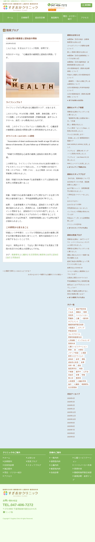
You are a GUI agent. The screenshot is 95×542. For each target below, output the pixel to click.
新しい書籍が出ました (75, 124)
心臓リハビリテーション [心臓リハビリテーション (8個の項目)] (77, 347)
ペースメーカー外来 (82, 465)
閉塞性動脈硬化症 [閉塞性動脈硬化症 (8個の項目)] (75, 337)
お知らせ (30, 458)
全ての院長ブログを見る (77, 297)
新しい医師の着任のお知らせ (77, 52)
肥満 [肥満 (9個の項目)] (70, 350)
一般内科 (54, 458)
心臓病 (24, 255)
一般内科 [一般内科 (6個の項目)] (85, 318)
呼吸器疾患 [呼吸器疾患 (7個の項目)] (72, 331)
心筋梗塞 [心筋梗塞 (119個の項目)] (71, 381)
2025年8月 (71, 426)
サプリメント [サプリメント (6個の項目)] (73, 321)
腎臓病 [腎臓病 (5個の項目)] (70, 318)
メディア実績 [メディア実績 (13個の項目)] (73, 353)
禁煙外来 (77, 469)
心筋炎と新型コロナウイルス (77, 278)
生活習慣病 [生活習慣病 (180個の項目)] (72, 387)
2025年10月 (71, 419)
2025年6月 (71, 433)
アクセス (85, 17)
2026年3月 (71, 402)
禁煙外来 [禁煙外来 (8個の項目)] (71, 343)
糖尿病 (43, 255)
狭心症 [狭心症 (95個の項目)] (70, 378)
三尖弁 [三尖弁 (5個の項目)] (70, 312)
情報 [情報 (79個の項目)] (83, 375)
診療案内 (25, 17)
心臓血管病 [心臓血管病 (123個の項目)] (82, 381)
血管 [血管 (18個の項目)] (77, 359)
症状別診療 (40, 17)
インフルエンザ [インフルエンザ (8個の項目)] (83, 340)
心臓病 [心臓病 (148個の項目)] (76, 384)
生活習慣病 (33, 255)
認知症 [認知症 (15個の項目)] (70, 359)
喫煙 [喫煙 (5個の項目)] (85, 312)
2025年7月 (71, 430)
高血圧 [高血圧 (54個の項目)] (70, 375)
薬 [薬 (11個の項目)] (75, 350)
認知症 (55, 255)
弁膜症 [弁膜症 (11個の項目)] (80, 350)
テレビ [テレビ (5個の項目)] (70, 309)
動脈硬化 (16, 255)
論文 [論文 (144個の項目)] (70, 384)
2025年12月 (71, 412)
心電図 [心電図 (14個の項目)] (83, 353)
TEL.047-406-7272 (18, 505)
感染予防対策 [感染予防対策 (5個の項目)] (81, 309)
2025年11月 (71, 416)
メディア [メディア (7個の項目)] (81, 328)
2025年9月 (71, 423)
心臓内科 (54, 465)
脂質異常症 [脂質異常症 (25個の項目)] (72, 368)
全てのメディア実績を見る (77, 167)
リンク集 (9, 512)
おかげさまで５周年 (74, 204)
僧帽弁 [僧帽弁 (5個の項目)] (78, 312)
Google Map (52, 9)
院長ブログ (31, 461)
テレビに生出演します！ (76, 134)
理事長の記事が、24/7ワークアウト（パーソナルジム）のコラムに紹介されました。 (78, 242)
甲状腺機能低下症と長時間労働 (78, 281)
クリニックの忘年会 (74, 224)
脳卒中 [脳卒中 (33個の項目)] (78, 372)
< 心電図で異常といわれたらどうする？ (17, 271)
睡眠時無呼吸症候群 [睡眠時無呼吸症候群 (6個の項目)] (75, 325)
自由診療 (54, 472)
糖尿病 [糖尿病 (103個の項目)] (78, 378)
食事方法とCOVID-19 (74, 268)
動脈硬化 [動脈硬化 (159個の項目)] (85, 384)
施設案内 (55, 17)
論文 (9, 257)
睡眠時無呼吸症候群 (82, 472)
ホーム (10, 17)
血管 (49, 255)
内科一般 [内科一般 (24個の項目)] (71, 365)
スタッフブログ (33, 465)
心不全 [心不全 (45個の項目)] (85, 372)
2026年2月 (71, 405)
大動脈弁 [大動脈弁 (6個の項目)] (71, 328)
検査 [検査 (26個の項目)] (81, 368)
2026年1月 (71, 409)
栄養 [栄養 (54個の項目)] (77, 375)
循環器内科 (54, 461)
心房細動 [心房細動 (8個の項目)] (71, 340)
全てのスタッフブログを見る (78, 228)
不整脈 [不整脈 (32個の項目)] (70, 372)
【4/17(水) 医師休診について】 (78, 178)
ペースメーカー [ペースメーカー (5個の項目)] (82, 315)
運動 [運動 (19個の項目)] (83, 359)
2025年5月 (71, 437)
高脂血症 (16, 257)
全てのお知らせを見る (76, 100)
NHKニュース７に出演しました (78, 163)
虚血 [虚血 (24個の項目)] (79, 365)
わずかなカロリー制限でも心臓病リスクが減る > (45, 274)
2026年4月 (71, 398)
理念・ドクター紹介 (70, 17)
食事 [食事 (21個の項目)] (82, 362)
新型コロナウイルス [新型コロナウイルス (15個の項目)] (75, 356)
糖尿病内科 (54, 469)
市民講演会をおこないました (77, 208)
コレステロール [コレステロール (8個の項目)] (74, 334)
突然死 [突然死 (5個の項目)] (70, 315)
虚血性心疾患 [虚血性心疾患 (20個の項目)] (73, 362)
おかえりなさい (72, 201)
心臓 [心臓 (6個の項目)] (77, 318)
